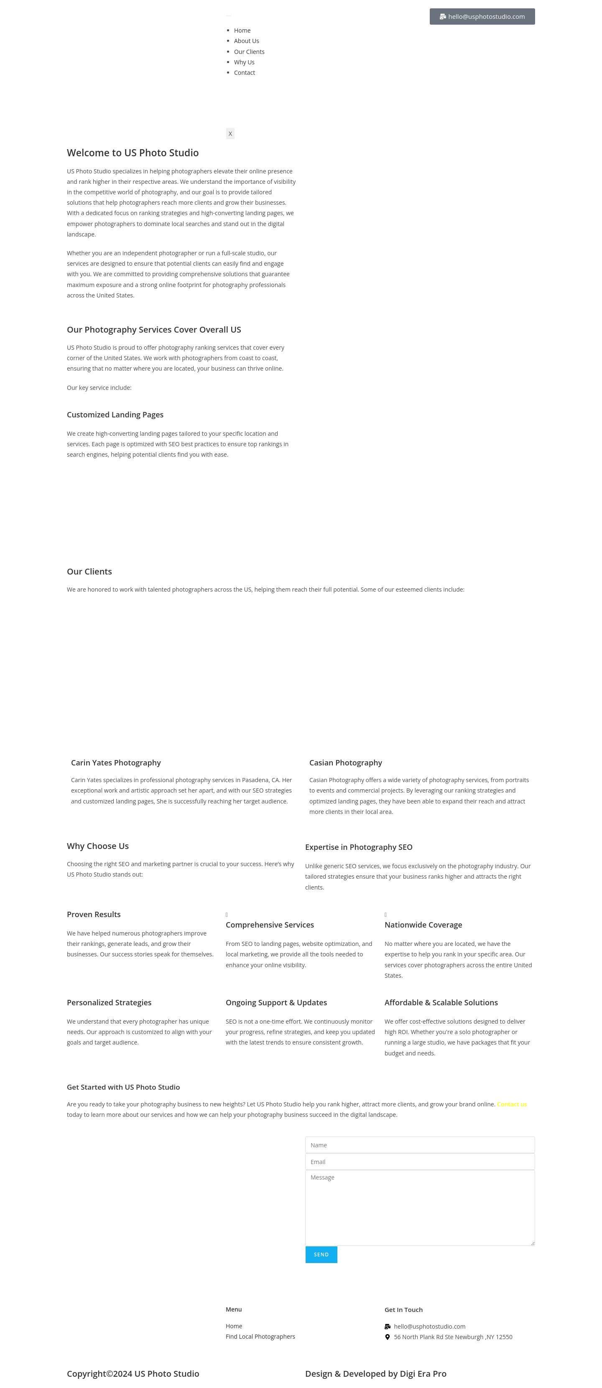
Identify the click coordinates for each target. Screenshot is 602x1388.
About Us (246, 41)
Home (242, 30)
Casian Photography (345, 763)
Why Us (244, 62)
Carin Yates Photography (116, 763)
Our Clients (249, 52)
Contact (244, 72)
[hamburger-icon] (229, 16)
